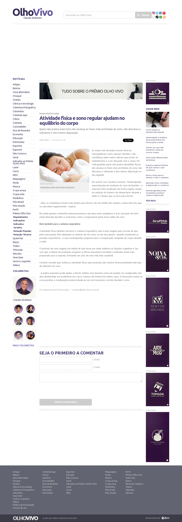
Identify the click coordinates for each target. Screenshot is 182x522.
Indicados (18, 224)
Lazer (16, 167)
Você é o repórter (22, 261)
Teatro (16, 246)
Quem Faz (18, 238)
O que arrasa (19, 190)
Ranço (16, 242)
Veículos (17, 253)
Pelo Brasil (18, 202)
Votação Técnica (22, 234)
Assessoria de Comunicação (56, 290)
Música (16, 186)
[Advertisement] (91, 49)
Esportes (17, 146)
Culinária (17, 122)
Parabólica (18, 198)
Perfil (15, 209)
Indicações (19, 220)
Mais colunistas (23, 345)
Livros (16, 171)
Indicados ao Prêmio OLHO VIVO (23, 162)
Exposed (17, 149)
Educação (18, 138)
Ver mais (151, 201)
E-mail (97, 367)
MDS (15, 175)
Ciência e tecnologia (23, 103)
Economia (18, 134)
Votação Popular (22, 231)
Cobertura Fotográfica (24, 107)
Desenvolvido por (152, 518)
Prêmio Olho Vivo (22, 213)
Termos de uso (20, 508)
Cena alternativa (21, 92)
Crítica (16, 119)
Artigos (16, 84)
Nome (97, 360)
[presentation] (60, 389)
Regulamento (20, 217)
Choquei (17, 96)
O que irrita (18, 194)
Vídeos (16, 265)
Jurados (17, 227)
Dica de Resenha (21, 130)
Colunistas (18, 111)
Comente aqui (20, 115)
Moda (16, 182)
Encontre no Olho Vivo (78, 15)
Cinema (16, 99)
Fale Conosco (20, 153)
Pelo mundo (19, 205)
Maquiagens (19, 179)
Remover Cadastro (134, 484)
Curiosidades (19, 126)
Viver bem (18, 257)
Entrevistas (18, 142)
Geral (15, 157)
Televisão (18, 249)
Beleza (16, 88)
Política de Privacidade (23, 505)
